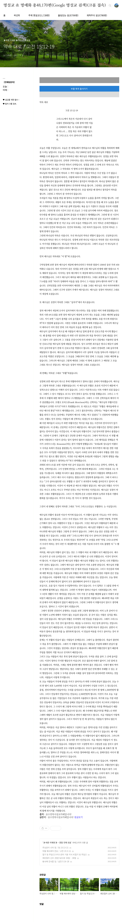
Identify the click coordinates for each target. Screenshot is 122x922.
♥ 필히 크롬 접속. (10, 103)
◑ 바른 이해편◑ (50, 842)
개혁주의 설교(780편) (97, 15)
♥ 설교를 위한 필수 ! (11, 99)
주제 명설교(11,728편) (39, 15)
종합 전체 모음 (65, 842)
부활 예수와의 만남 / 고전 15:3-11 (56, 851)
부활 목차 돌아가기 (79, 88)
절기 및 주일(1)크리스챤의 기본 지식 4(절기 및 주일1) (64, 854)
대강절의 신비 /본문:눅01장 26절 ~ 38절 (59, 858)
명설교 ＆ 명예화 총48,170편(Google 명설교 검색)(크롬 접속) (54, 5)
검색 (110, 5)
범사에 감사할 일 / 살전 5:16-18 (55, 861)
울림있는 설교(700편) (68, 15)
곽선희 (17, 15)
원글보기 (78, 817)
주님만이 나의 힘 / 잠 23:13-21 (55, 847)
